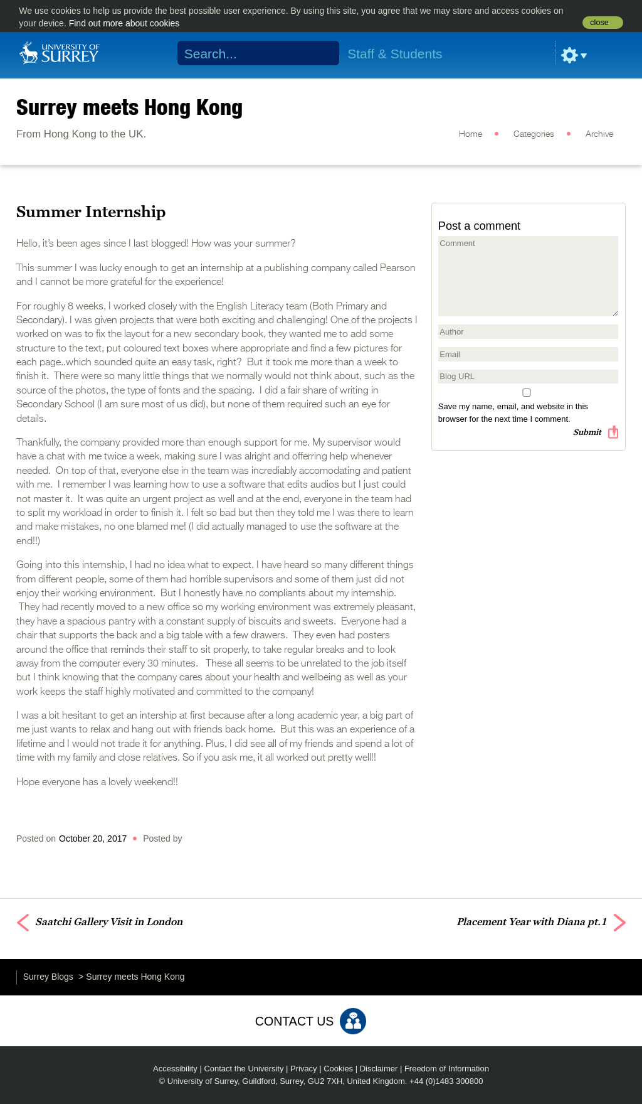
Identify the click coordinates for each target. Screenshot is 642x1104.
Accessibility (175, 1068)
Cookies (338, 1068)
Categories (533, 134)
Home (470, 134)
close (599, 22)
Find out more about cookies (124, 23)
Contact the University (243, 1068)
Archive (599, 134)
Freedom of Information (446, 1068)
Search (322, 53)
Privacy (303, 1068)
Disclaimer (379, 1068)
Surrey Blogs (48, 977)
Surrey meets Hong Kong (129, 107)
